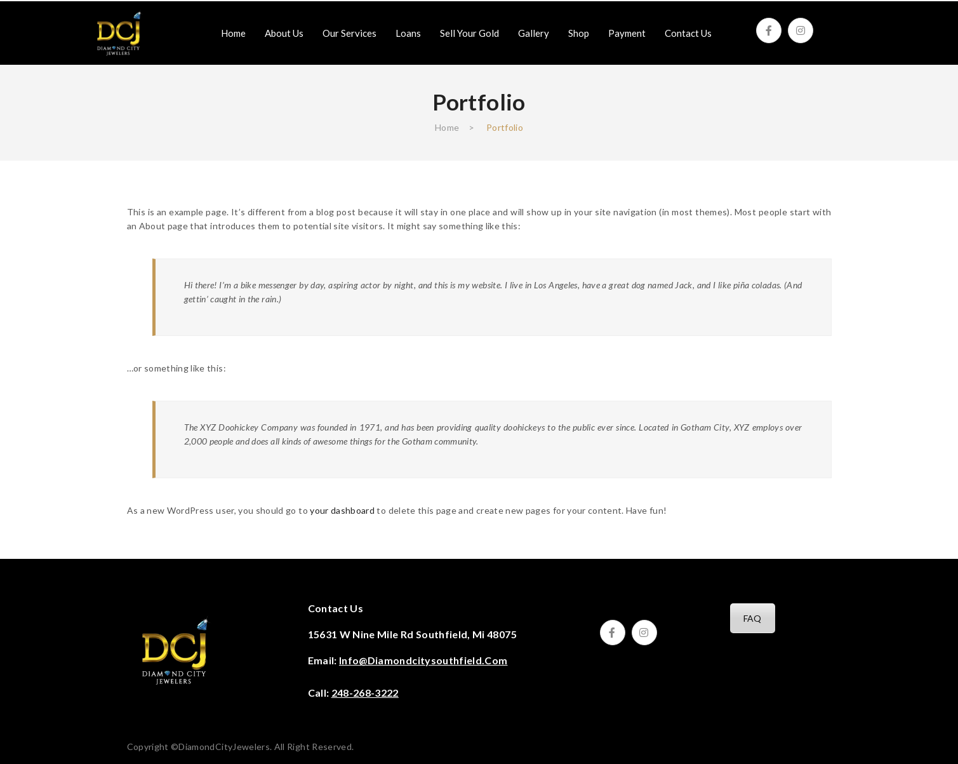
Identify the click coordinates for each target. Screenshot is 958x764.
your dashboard (342, 510)
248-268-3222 (365, 693)
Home (447, 127)
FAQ (752, 618)
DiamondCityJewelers (224, 746)
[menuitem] (233, 33)
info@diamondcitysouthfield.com (423, 660)
